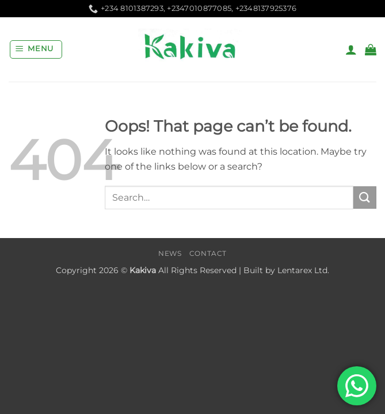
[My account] (351, 49)
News (169, 253)
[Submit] (364, 197)
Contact (208, 253)
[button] (36, 49)
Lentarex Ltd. (303, 270)
